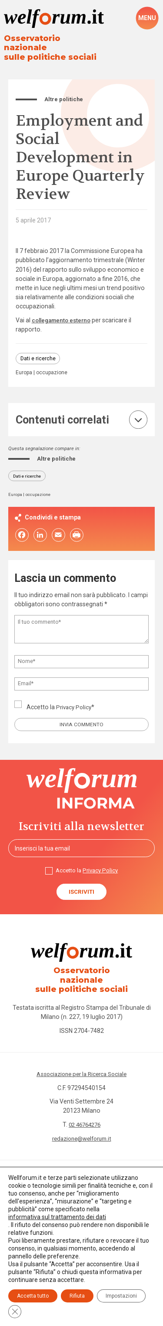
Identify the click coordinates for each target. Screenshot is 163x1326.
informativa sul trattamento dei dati (57, 1216)
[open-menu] (147, 18)
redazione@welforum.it (82, 1126)
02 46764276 (85, 1113)
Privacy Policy (75, 700)
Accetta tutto (33, 1296)
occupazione (53, 366)
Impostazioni (121, 1296)
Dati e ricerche (38, 350)
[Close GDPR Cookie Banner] (14, 1311)
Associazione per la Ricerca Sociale (81, 1062)
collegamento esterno (63, 311)
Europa (24, 366)
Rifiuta (77, 1296)
